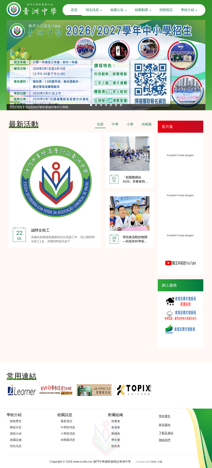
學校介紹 (189, 10)
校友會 (115, 446)
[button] (91, 105)
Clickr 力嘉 (156, 461)
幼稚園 (147, 124)
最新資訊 (66, 421)
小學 (130, 124)
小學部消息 (68, 433)
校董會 (115, 421)
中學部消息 (68, 427)
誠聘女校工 (40, 230)
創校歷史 (16, 421)
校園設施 (16, 439)
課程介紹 (16, 433)
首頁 (74, 10)
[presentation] (15, 65)
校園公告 (118, 10)
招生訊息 (94, 10)
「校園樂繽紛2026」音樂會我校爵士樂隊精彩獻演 (135, 181)
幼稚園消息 (68, 439)
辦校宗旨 (16, 427)
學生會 (115, 439)
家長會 (115, 427)
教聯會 (115, 433)
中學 (115, 124)
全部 (100, 124)
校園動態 (143, 10)
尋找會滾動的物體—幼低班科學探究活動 (135, 241)
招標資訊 (166, 10)
